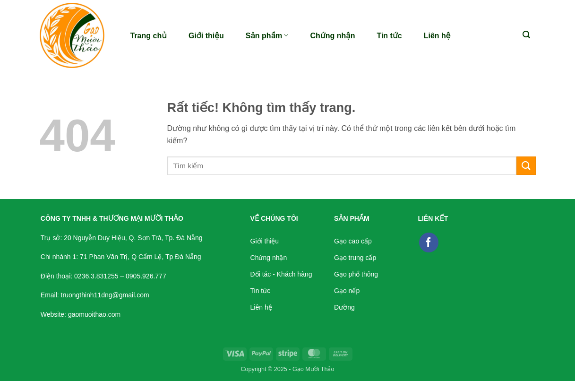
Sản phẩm (267, 35)
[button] (526, 34)
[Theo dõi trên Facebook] (429, 242)
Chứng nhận (332, 36)
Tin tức (389, 36)
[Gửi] (525, 165)
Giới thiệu (206, 36)
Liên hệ (437, 36)
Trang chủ (148, 36)
